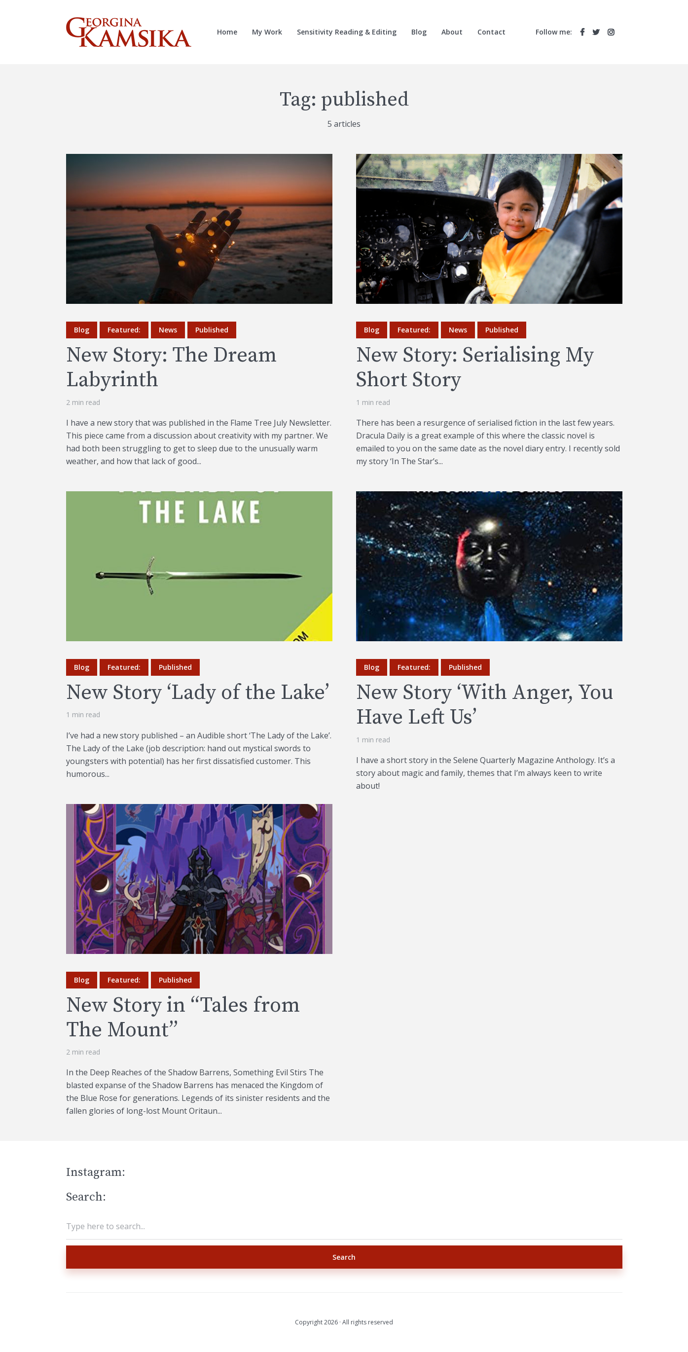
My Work (267, 32)
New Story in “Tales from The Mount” (183, 1018)
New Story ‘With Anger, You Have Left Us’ (484, 706)
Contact (491, 32)
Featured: (124, 329)
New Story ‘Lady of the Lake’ (197, 693)
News (168, 329)
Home (227, 32)
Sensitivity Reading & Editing (347, 32)
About (452, 32)
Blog (419, 32)
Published (211, 329)
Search (344, 1257)
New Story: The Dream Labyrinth (171, 368)
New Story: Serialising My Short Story (475, 368)
